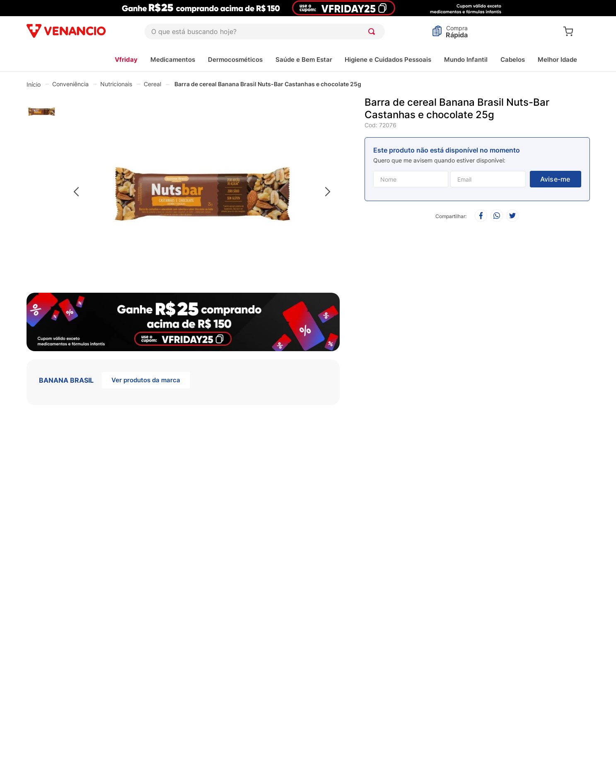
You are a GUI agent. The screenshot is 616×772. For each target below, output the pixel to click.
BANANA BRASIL (66, 380)
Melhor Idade (557, 59)
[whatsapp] (496, 216)
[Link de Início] (34, 84)
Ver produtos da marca (145, 380)
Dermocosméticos (235, 59)
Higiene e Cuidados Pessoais (388, 59)
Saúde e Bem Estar (303, 59)
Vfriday (126, 59)
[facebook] (481, 216)
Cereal (152, 83)
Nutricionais (116, 83)
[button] (201, 192)
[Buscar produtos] (373, 31)
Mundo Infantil (466, 59)
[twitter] (512, 216)
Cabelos (512, 59)
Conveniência (70, 83)
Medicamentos (172, 59)
